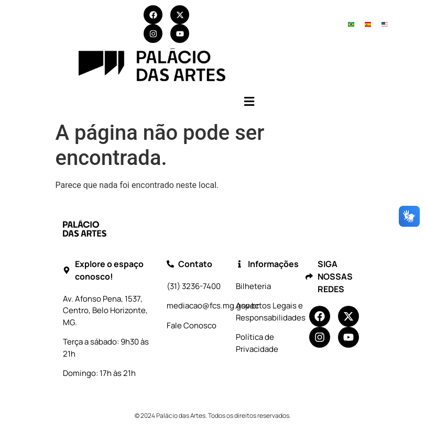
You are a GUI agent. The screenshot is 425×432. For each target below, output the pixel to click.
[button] (249, 101)
